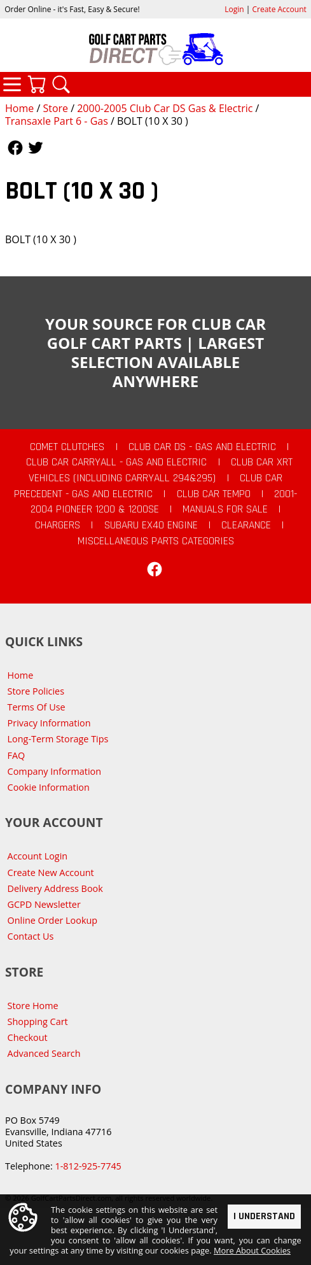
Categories (12, 84)
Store (55, 108)
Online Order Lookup (53, 920)
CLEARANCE (246, 525)
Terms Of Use (37, 707)
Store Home (33, 1006)
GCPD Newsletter (44, 904)
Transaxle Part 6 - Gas (56, 121)
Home (19, 108)
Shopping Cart (38, 1021)
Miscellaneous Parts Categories (156, 541)
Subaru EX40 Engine (151, 525)
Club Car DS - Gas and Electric (202, 447)
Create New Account (51, 872)
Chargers (57, 525)
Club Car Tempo (214, 494)
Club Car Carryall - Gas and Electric (116, 462)
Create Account (279, 9)
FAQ (16, 755)
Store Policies (36, 691)
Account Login (38, 856)
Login (234, 9)
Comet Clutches (67, 447)
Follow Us (15, 148)
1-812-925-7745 (88, 1166)
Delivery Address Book (55, 888)
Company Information (54, 771)
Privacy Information (49, 723)
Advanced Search (44, 1053)
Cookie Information (49, 787)
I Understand (264, 1216)
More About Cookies (252, 1250)
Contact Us (31, 936)
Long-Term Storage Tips (58, 739)
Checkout (28, 1037)
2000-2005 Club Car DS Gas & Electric (164, 108)
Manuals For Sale (225, 509)
